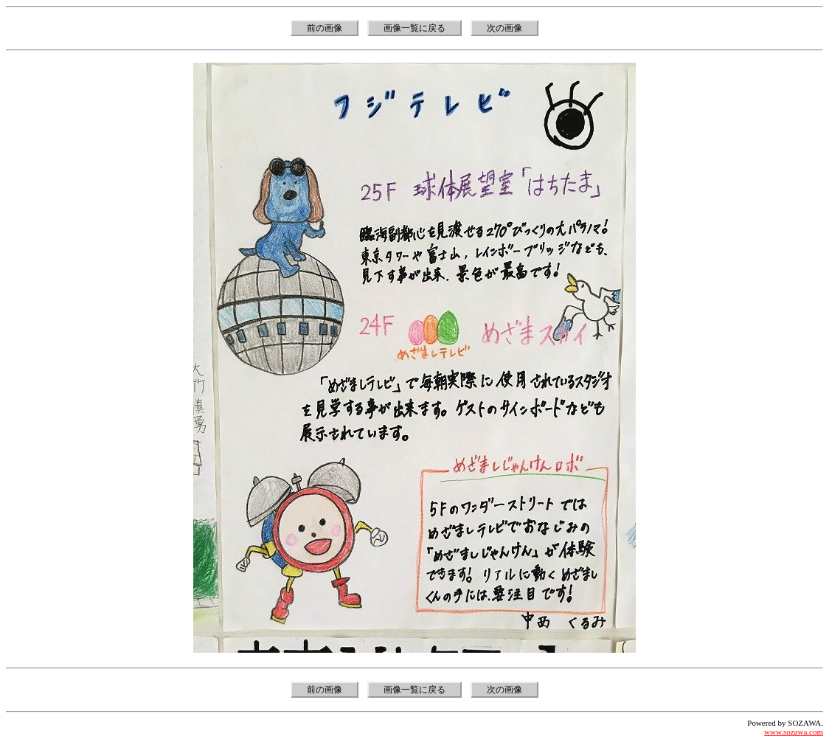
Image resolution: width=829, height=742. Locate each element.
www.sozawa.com (793, 731)
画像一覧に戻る (414, 28)
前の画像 (324, 28)
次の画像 (504, 28)
